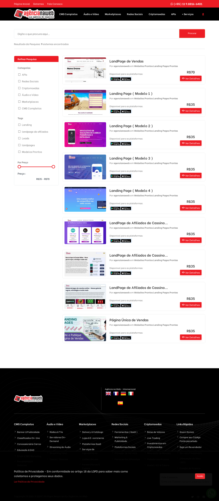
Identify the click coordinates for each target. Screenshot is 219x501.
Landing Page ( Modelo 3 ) (131, 157)
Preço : (22, 173)
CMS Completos (68, 14)
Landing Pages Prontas (165, 65)
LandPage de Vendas (127, 60)
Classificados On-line (28, 437)
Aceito (200, 476)
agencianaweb (122, 65)
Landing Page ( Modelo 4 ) (131, 190)
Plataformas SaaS (91, 443)
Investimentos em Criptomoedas (156, 444)
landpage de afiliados (35, 131)
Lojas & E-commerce (93, 437)
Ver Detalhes (191, 78)
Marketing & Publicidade (121, 438)
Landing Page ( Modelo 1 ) (131, 93)
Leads (25, 138)
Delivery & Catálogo (92, 431)
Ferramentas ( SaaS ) (126, 431)
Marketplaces (113, 14)
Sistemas (38, 3)
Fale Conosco (54, 3)
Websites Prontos (143, 65)
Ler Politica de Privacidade (29, 482)
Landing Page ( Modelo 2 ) (131, 125)
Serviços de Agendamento (90, 450)
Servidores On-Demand (58, 438)
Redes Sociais (135, 14)
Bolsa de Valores (156, 431)
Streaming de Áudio (60, 446)
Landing (27, 124)
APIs (173, 14)
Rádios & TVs (56, 431)
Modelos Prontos (32, 151)
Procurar (192, 33)
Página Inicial (22, 3)
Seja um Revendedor (191, 446)
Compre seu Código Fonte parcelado (190, 438)
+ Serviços (188, 14)
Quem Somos (187, 431)
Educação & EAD (25, 449)
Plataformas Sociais (125, 446)
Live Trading (153, 437)
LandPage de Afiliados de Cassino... (139, 222)
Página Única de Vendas (129, 319)
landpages (28, 145)
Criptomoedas (157, 14)
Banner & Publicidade (28, 431)
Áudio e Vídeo (91, 14)
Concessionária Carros (29, 443)
